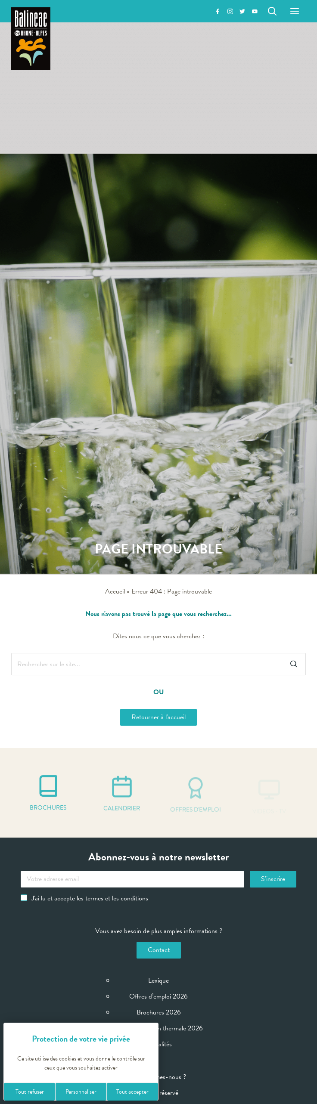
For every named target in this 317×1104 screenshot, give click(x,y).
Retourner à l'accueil (158, 717)
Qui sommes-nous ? (158, 1077)
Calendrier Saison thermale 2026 (158, 1028)
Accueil (115, 591)
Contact (159, 950)
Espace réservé (158, 1093)
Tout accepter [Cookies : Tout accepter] (132, 1091)
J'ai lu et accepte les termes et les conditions (84, 898)
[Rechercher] (272, 11)
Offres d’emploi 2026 (158, 996)
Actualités (158, 1044)
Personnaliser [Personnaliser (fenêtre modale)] (80, 1091)
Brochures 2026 (159, 1012)
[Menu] (294, 11)
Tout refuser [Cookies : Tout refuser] (30, 1091)
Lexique (158, 980)
